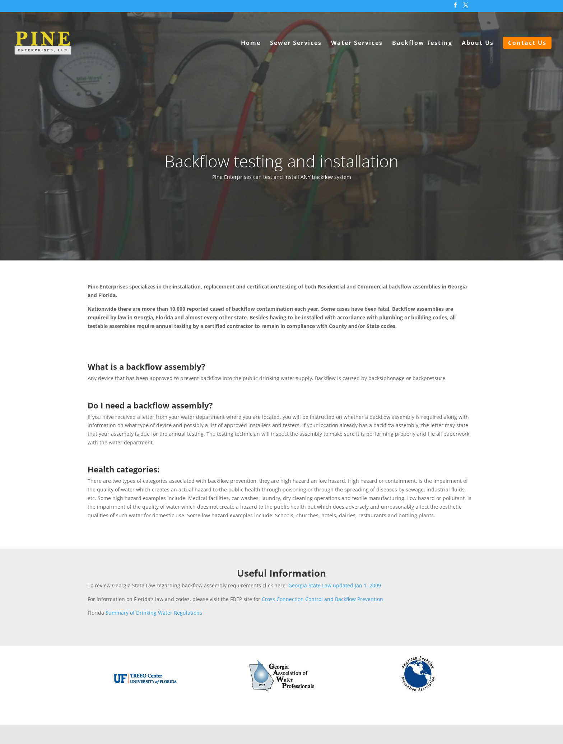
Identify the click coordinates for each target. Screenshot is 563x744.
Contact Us (527, 43)
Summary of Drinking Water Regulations (154, 612)
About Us (478, 43)
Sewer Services (296, 43)
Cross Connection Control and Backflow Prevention (322, 599)
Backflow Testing (422, 43)
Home (251, 43)
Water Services (357, 43)
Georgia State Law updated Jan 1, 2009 (334, 585)
